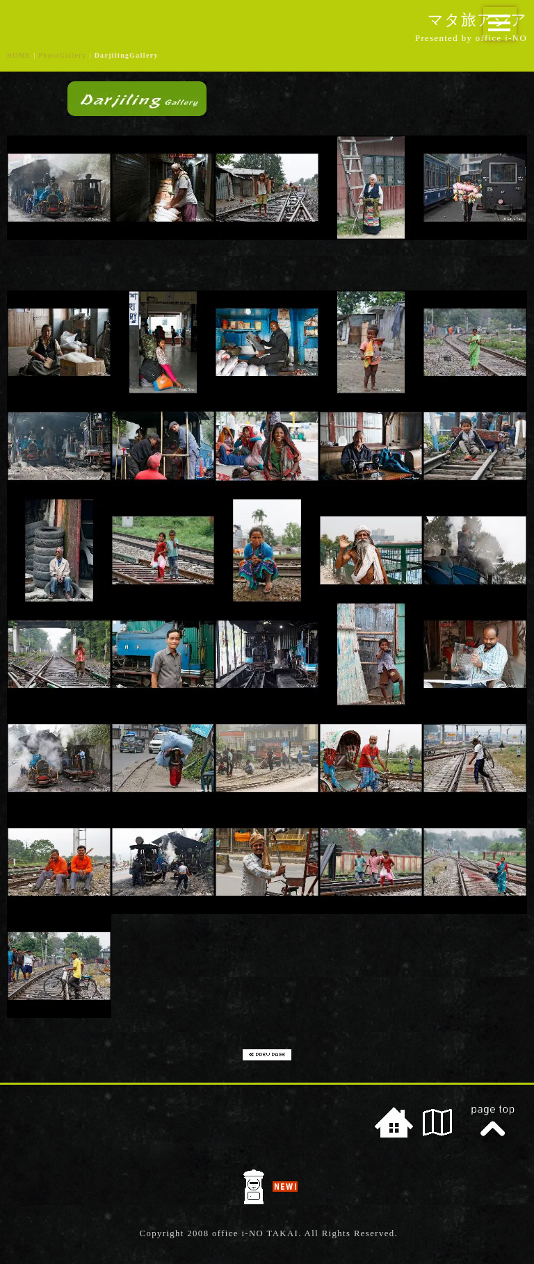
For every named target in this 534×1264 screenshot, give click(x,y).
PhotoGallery (63, 55)
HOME (19, 55)
